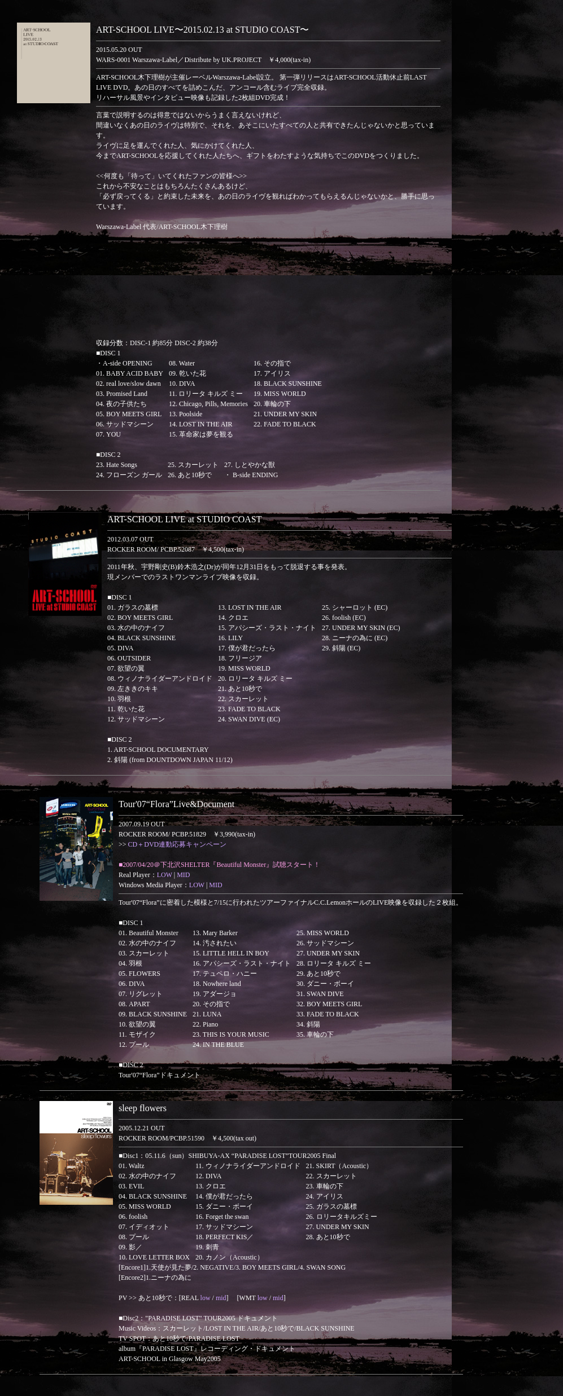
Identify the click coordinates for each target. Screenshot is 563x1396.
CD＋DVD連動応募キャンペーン (177, 844)
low (205, 1298)
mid (221, 1298)
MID (183, 875)
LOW (164, 875)
